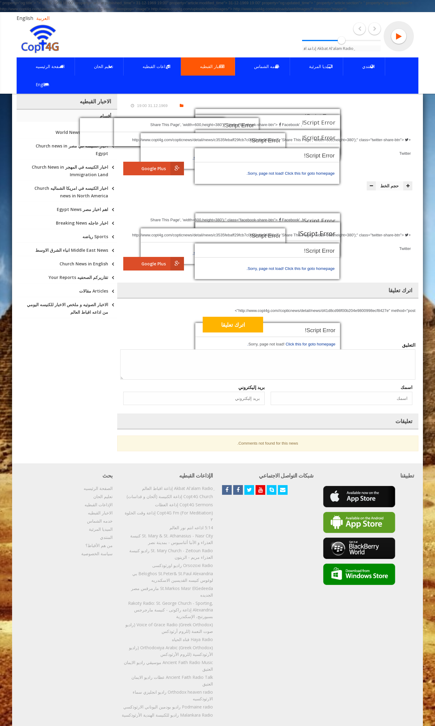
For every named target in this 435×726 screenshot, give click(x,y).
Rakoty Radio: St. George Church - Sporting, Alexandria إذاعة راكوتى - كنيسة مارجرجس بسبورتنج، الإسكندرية (170, 609)
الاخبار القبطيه (100, 513)
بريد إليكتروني (251, 387)
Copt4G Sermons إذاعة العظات (184, 504)
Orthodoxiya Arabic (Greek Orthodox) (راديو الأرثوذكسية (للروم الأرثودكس (171, 651)
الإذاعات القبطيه (99, 504)
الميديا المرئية (101, 529)
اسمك (406, 387)
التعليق (408, 345)
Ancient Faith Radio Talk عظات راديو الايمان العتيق (172, 680)
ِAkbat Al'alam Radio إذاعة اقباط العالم (177, 488)
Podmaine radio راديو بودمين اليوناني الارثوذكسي (168, 707)
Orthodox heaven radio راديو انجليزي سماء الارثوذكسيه (173, 695)
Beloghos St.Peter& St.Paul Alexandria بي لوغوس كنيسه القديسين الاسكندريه (172, 577)
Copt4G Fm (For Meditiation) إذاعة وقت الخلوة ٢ (169, 516)
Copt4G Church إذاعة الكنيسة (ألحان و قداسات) (170, 496)
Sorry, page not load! (266, 173)
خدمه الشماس (100, 521)
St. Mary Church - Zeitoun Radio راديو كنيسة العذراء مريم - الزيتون (171, 554)
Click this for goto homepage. (290, 173)
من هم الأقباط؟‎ (99, 545)
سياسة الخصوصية (97, 553)
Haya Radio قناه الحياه (192, 639)
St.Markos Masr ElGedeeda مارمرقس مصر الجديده (172, 591)
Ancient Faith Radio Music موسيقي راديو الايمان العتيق (168, 666)
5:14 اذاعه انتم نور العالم (191, 527)
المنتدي (106, 537)
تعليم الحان (103, 496)
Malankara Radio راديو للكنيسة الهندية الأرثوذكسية (167, 715)
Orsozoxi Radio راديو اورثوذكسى (182, 565)
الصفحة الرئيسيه (98, 488)
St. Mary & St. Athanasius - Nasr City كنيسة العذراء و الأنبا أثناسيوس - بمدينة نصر (171, 539)
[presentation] (366, 325)
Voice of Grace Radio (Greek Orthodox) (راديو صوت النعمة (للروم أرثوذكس (169, 628)
